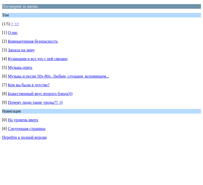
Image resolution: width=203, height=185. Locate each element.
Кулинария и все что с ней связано (38, 59)
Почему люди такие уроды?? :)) (35, 102)
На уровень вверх (23, 120)
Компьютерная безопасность (33, 41)
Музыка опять (20, 67)
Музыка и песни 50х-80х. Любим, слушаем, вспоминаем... (58, 76)
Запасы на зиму (21, 50)
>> (16, 24)
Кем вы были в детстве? (29, 85)
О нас (13, 32)
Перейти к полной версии (24, 137)
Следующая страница (27, 128)
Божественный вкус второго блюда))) (40, 93)
